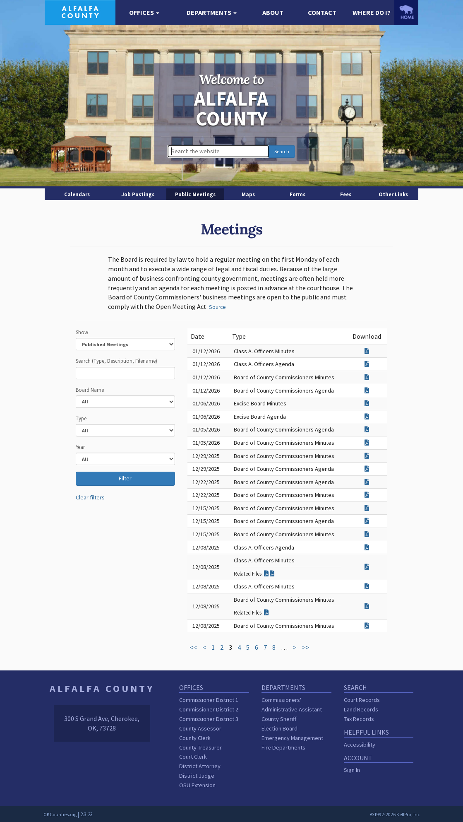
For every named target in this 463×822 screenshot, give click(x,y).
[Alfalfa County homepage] (80, 11)
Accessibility (359, 744)
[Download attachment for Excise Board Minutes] (367, 403)
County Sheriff (278, 719)
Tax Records (359, 719)
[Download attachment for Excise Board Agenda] (367, 416)
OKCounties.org (60, 814)
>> (305, 647)
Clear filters (90, 497)
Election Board (279, 728)
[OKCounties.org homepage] (406, 12)
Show (82, 332)
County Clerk (195, 738)
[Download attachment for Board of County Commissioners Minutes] (367, 377)
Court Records (362, 700)
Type (81, 418)
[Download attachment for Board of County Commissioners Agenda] (367, 390)
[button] (144, 13)
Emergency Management (292, 738)
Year (80, 447)
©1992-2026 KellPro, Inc (395, 814)
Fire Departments (283, 747)
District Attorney (200, 766)
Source (217, 307)
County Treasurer (200, 747)
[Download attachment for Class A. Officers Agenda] (367, 364)
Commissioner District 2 (208, 709)
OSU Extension (197, 785)
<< (193, 647)
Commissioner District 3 (208, 719)
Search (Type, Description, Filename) (116, 360)
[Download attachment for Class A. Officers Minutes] (367, 351)
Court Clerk (193, 756)
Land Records (361, 709)
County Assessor (200, 728)
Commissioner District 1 (208, 700)
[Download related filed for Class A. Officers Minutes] (267, 573)
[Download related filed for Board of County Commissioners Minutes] (266, 612)
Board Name (90, 389)
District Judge (196, 775)
